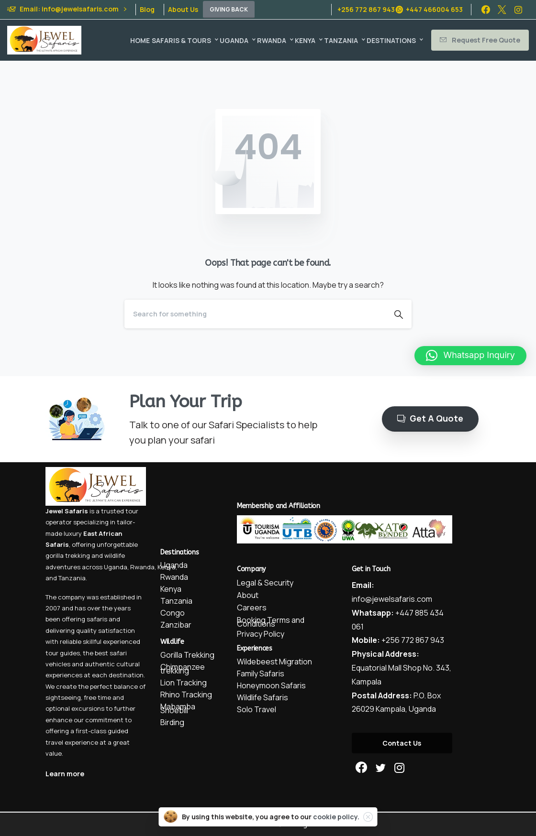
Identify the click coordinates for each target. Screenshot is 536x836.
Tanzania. (72, 578)
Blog (147, 9)
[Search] (255, 314)
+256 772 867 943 (366, 9)
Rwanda (142, 567)
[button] (470, 355)
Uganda (115, 567)
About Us (183, 9)
